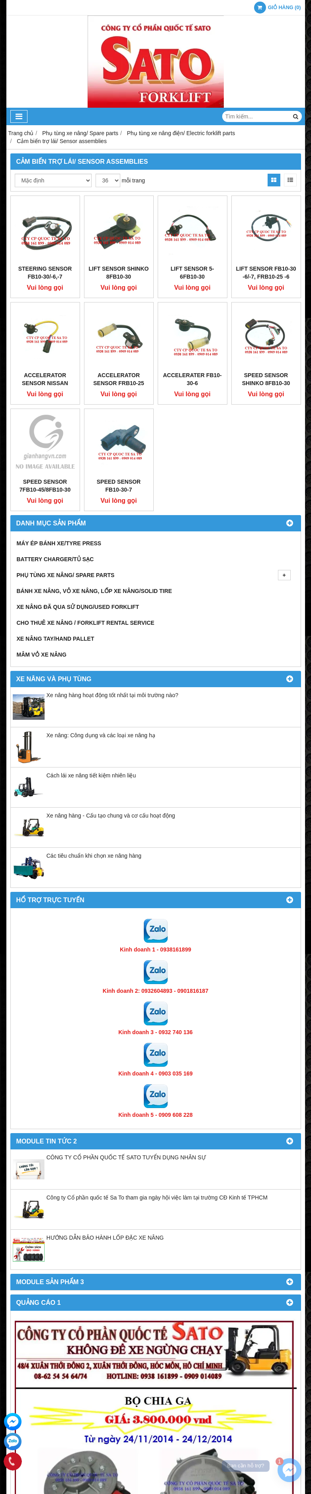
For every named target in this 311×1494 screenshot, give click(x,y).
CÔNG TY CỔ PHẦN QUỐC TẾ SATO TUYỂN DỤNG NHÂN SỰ (126, 1157)
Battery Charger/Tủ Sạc (55, 559)
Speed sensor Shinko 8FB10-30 (266, 379)
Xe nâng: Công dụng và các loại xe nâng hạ (101, 735)
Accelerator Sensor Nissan (45, 379)
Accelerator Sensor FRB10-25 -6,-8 (118, 383)
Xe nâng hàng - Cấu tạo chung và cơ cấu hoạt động (111, 815)
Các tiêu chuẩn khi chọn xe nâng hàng (94, 856)
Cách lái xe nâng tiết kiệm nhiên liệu (91, 775)
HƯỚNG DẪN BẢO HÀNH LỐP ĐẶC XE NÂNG (105, 1237)
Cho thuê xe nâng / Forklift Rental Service (86, 623)
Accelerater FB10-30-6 (192, 379)
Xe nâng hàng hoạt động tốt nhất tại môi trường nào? (112, 695)
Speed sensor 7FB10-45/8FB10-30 (45, 486)
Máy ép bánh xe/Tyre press (59, 543)
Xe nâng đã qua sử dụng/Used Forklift (78, 607)
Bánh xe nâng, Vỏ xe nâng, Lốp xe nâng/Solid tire (94, 591)
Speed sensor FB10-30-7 (119, 486)
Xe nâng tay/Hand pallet (55, 639)
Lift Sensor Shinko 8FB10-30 (119, 272)
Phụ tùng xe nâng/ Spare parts (154, 575)
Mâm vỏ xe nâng (42, 654)
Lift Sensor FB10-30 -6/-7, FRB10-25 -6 (266, 272)
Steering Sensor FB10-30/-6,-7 (45, 272)
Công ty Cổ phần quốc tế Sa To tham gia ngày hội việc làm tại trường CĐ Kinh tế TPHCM (157, 1197)
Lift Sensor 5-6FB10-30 (192, 272)
